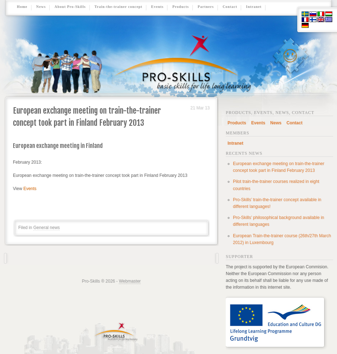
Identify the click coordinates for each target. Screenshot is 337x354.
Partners (205, 7)
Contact (230, 7)
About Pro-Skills (70, 7)
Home (22, 7)
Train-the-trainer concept (118, 7)
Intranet (254, 7)
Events (157, 7)
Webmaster (130, 281)
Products (180, 7)
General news (46, 227)
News (41, 7)
